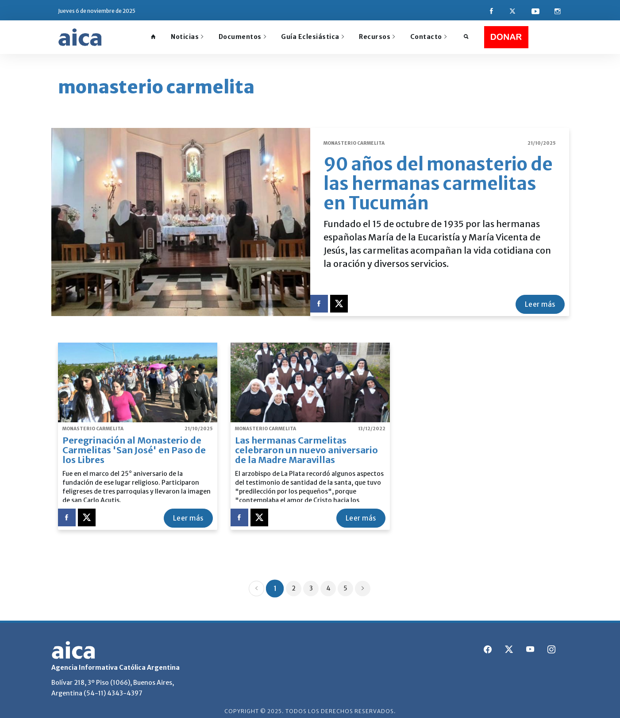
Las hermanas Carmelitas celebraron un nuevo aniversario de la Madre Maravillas (306, 444)
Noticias (187, 37)
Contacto (428, 37)
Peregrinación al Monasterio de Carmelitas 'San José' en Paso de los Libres (134, 444)
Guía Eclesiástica (312, 37)
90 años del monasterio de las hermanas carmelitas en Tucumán (438, 177)
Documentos (242, 37)
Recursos (377, 37)
